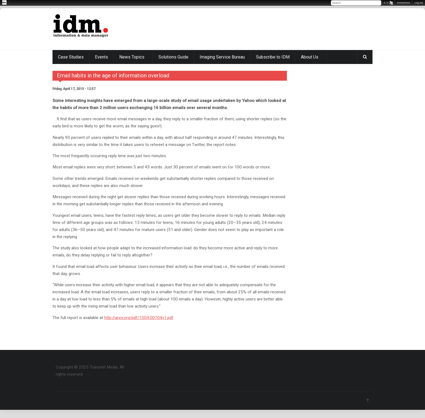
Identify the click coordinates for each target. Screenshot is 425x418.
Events (101, 57)
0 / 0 (386, 2)
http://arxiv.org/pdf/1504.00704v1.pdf (138, 317)
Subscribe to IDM (273, 57)
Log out (419, 2)
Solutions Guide (173, 57)
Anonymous (403, 2)
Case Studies (71, 57)
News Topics (131, 57)
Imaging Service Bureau (222, 57)
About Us (309, 57)
